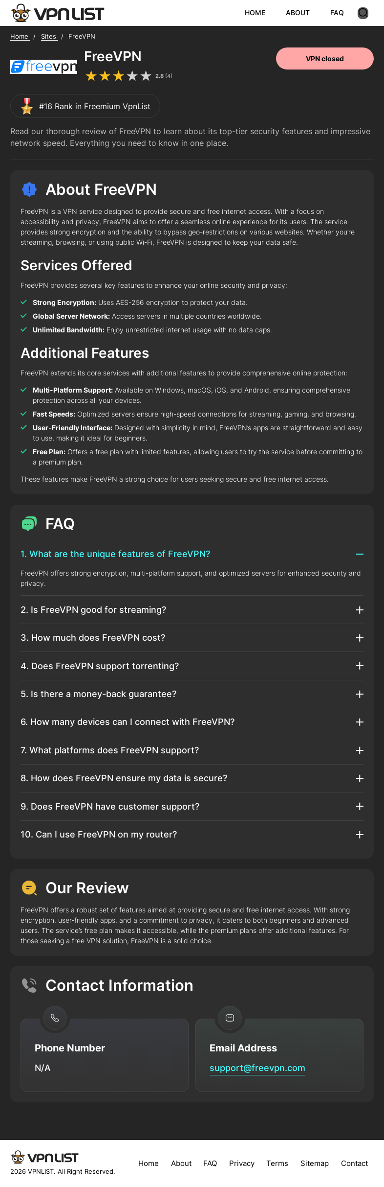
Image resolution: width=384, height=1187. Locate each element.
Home (148, 1163)
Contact (354, 1163)
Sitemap (314, 1163)
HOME (260, 12)
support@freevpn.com (257, 1067)
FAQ (342, 12)
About (181, 1163)
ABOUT (303, 12)
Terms (277, 1163)
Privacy (242, 1163)
